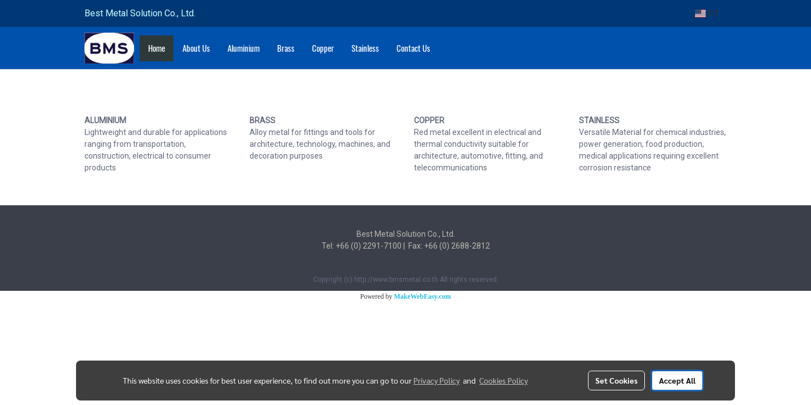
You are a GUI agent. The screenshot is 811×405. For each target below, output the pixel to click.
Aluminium (244, 48)
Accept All (677, 380)
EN (706, 13)
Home (156, 48)
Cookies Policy (503, 380)
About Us (196, 48)
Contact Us (413, 48)
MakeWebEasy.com (422, 296)
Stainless (365, 48)
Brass (286, 48)
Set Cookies (616, 380)
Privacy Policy (436, 380)
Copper (323, 48)
